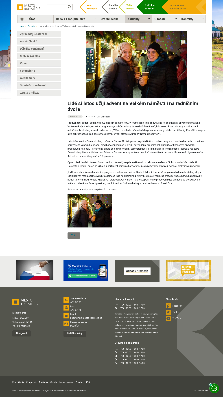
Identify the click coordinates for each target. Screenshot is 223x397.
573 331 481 (76, 310)
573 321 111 (76, 302)
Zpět (73, 235)
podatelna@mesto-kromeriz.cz (86, 317)
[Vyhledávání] (59, 7)
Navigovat (21, 333)
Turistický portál (181, 6)
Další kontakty (74, 333)
